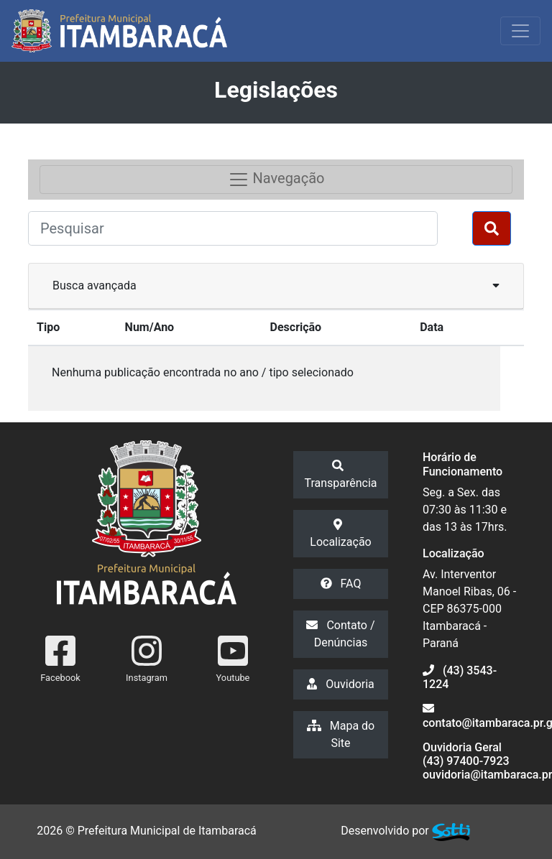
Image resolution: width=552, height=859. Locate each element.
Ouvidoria (340, 684)
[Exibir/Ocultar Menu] (520, 31)
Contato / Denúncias (340, 633)
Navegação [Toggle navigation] (276, 179)
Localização (340, 534)
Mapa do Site (340, 734)
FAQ (341, 583)
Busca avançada (276, 284)
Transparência (340, 475)
